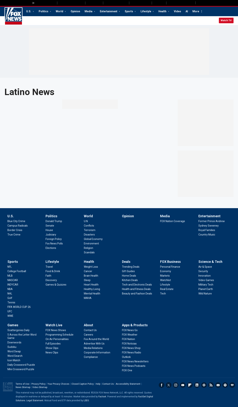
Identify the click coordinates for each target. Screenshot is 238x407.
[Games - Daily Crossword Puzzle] (21, 364)
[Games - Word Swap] (14, 351)
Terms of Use (22, 384)
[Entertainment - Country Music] (206, 234)
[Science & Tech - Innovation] (204, 275)
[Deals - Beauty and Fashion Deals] (137, 293)
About (88, 325)
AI (187, 11)
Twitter (168, 385)
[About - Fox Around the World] (96, 339)
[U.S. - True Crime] (13, 234)
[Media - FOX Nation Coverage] (172, 221)
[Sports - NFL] (9, 266)
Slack (204, 385)
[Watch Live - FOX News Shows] (56, 330)
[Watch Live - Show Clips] (52, 348)
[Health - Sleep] (87, 280)
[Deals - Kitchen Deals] (130, 280)
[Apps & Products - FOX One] (127, 370)
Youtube (183, 385)
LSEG (86, 400)
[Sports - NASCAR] (12, 280)
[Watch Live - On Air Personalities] (57, 339)
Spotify (225, 385)
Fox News (13, 16)
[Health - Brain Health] (91, 275)
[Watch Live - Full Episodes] (53, 343)
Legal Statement (34, 400)
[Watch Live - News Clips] (52, 352)
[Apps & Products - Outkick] (126, 356)
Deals (126, 262)
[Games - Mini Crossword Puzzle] (20, 369)
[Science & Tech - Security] (203, 271)
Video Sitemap (39, 387)
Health (162, 11)
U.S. (29, 11)
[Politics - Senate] (50, 225)
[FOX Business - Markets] (165, 275)
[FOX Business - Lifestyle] (165, 284)
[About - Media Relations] (93, 348)
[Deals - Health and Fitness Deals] (136, 289)
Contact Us (108, 384)
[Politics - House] (49, 230)
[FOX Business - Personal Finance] (170, 266)
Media (89, 11)
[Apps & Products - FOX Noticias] (129, 343)
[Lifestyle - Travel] (49, 266)
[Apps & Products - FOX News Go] (130, 330)
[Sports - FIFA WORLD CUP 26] (19, 306)
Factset (102, 396)
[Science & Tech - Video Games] (206, 280)
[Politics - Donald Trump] (54, 221)
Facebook (161, 385)
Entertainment (109, 11)
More (195, 11)
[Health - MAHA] (87, 298)
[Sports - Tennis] (11, 302)
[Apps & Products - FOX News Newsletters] (135, 361)
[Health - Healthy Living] (92, 289)
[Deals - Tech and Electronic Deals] (137, 284)
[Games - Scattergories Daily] (18, 330)
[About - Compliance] (91, 356)
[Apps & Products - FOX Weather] (129, 334)
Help (98, 384)
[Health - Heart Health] (91, 284)
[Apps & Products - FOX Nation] (128, 339)
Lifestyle (146, 11)
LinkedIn (197, 385)
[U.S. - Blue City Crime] (16, 221)
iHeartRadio (232, 385)
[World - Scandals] (89, 252)
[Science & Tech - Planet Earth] (205, 289)
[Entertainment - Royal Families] (206, 230)
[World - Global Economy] (93, 239)
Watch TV (226, 20)
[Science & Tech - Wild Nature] (205, 293)
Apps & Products (135, 325)
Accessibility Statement (128, 384)
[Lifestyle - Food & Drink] (53, 271)
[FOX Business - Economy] (165, 271)
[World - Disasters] (89, 234)
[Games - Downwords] (14, 342)
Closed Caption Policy (82, 384)
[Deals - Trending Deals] (130, 266)
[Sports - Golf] (9, 298)
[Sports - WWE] (10, 315)
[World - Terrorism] (89, 230)
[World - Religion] (88, 247)
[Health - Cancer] (88, 271)
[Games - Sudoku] (11, 346)
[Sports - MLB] (10, 275)
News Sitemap (23, 387)
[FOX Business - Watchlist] (165, 280)
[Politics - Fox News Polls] (54, 243)
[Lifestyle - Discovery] (51, 280)
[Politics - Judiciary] (51, 234)
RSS (211, 385)
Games (12, 325)
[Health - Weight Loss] (91, 266)
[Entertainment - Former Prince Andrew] (211, 221)
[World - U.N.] (86, 221)
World (60, 11)
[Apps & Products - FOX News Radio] (131, 352)
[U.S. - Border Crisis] (14, 230)
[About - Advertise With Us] (94, 343)
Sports (129, 11)
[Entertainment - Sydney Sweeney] (208, 225)
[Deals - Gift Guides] (128, 271)
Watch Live (54, 325)
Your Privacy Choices (58, 384)
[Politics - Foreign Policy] (54, 239)
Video (177, 11)
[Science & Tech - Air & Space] (205, 266)
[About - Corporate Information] (97, 352)
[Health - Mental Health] (92, 293)
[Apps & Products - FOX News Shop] (131, 348)
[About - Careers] (88, 334)
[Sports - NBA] (10, 289)
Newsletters (218, 385)
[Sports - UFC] (9, 311)
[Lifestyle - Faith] (48, 275)
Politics (44, 11)
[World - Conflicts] (89, 225)
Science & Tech (210, 262)
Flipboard (190, 385)
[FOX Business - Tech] (163, 293)
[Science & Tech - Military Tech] (205, 284)
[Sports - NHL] (9, 293)
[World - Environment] (91, 243)
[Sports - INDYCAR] (12, 284)
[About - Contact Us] (90, 330)
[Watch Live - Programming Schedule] (59, 334)
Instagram (175, 385)
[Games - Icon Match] (13, 360)
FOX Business (170, 262)
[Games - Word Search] (14, 355)
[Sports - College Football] (16, 271)
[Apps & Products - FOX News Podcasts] (133, 365)
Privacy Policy (38, 384)
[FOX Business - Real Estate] (166, 289)
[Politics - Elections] (51, 247)
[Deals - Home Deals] (129, 275)
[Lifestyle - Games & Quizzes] (56, 284)
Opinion (75, 11)
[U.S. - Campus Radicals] (17, 225)
